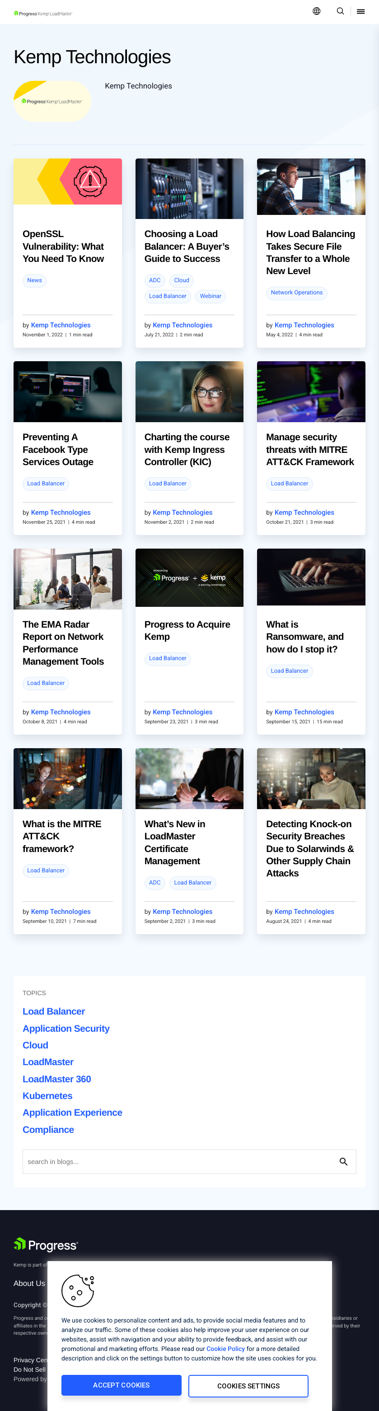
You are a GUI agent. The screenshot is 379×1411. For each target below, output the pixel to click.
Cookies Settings (249, 1387)
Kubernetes (47, 1096)
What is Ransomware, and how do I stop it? (305, 637)
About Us (29, 1283)
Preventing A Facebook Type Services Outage (58, 449)
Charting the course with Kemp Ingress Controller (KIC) (187, 449)
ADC (154, 280)
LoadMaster (48, 1062)
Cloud (181, 280)
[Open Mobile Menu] (361, 12)
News (34, 280)
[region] (189, 1337)
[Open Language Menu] (316, 12)
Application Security (66, 1029)
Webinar (210, 296)
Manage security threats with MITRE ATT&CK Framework (310, 449)
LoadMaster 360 (57, 1079)
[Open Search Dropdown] (339, 12)
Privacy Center (34, 1360)
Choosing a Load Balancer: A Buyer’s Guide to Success (187, 246)
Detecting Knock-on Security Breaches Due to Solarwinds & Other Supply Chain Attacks (310, 849)
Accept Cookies (121, 1387)
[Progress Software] (46, 1245)
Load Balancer (168, 296)
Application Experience (72, 1113)
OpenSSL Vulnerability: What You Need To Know (63, 246)
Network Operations (297, 292)
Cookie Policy (225, 1351)
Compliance (48, 1130)
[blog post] (68, 181)
